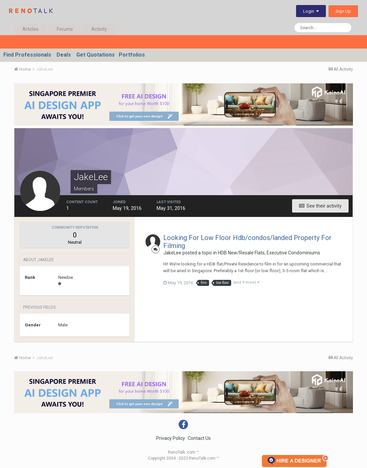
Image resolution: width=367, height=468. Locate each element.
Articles (30, 29)
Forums (65, 29)
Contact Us (199, 438)
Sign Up (343, 11)
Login (311, 11)
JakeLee (172, 252)
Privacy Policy (170, 438)
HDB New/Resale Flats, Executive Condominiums (269, 252)
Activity (99, 29)
